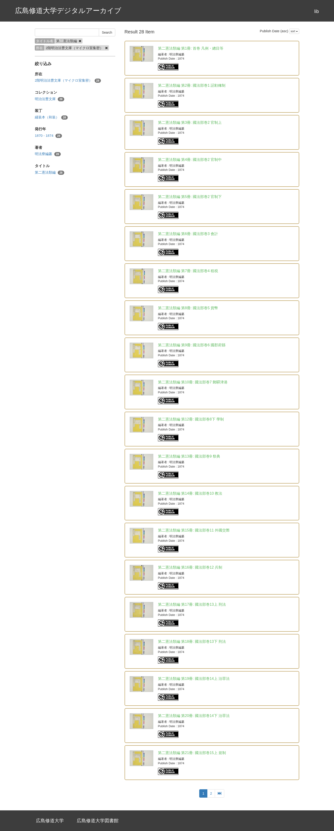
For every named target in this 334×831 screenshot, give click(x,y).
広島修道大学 (50, 820)
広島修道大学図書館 (98, 820)
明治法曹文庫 (49, 99)
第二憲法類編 (49, 172)
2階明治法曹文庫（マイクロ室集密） (68, 80)
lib (316, 11)
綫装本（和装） (51, 117)
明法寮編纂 (48, 154)
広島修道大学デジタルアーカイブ (68, 10)
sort (294, 31)
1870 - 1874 (48, 136)
